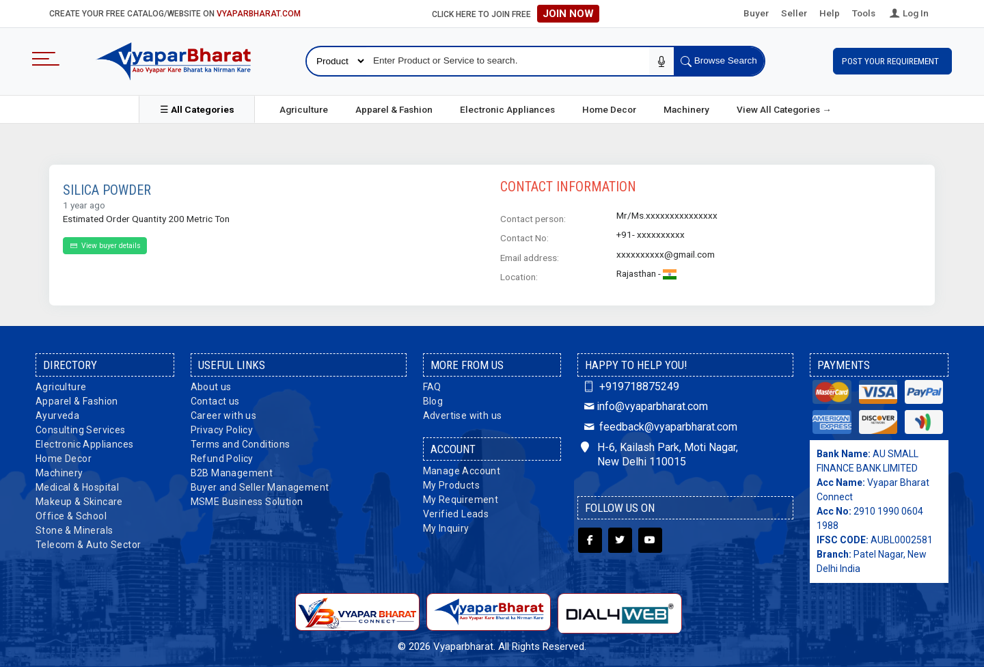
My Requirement (461, 499)
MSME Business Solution (247, 501)
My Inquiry (446, 528)
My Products (451, 485)
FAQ (432, 386)
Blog (433, 401)
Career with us (224, 415)
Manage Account (462, 470)
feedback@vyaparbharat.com (659, 426)
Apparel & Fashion (394, 109)
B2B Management (232, 472)
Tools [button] (863, 13)
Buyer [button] (756, 13)
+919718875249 (630, 386)
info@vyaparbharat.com (644, 406)
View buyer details (105, 245)
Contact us (215, 401)
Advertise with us (462, 415)
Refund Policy (222, 458)
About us (211, 386)
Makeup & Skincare (79, 501)
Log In (908, 13)
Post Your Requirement (892, 60)
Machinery (686, 109)
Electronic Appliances (507, 109)
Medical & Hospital (77, 487)
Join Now (568, 14)
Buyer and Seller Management (260, 487)
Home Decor (609, 109)
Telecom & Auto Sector (88, 544)
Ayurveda (57, 415)
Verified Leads (456, 513)
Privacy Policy (222, 429)
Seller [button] (794, 13)
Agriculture (303, 109)
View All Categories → (784, 109)
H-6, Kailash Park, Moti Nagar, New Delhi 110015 (659, 454)
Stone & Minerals (74, 530)
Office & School (71, 516)
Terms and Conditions (240, 444)
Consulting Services (81, 429)
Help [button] (829, 13)
